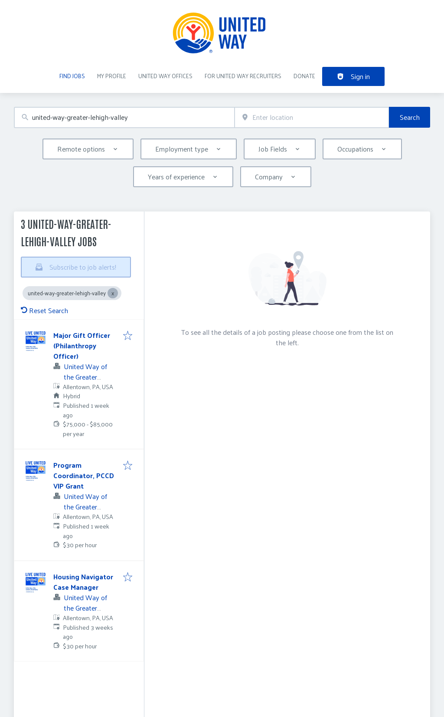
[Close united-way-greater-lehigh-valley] (113, 293)
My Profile (111, 76)
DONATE (304, 76)
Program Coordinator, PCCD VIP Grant (83, 475)
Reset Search (44, 310)
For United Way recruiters (243, 76)
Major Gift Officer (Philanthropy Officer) (81, 345)
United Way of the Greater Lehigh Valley (85, 376)
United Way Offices (165, 76)
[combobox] (124, 117)
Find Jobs (72, 76)
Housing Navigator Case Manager (83, 581)
